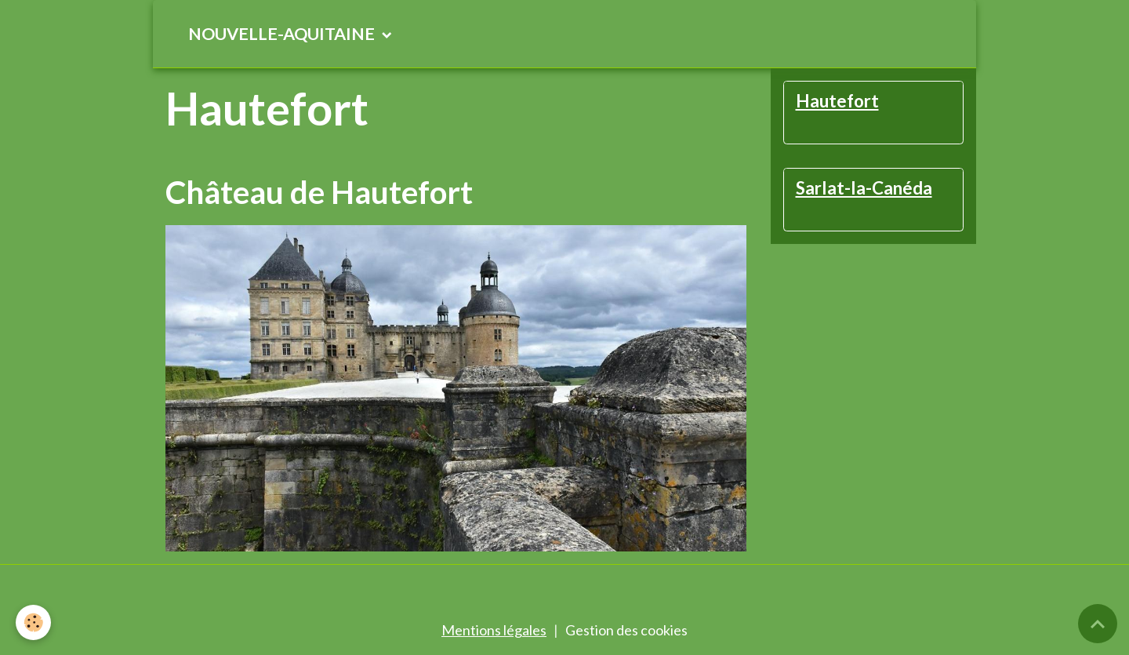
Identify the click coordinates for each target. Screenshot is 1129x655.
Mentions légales (493, 630)
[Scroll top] (1097, 623)
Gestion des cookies (626, 630)
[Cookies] (33, 622)
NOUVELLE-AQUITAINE (283, 34)
